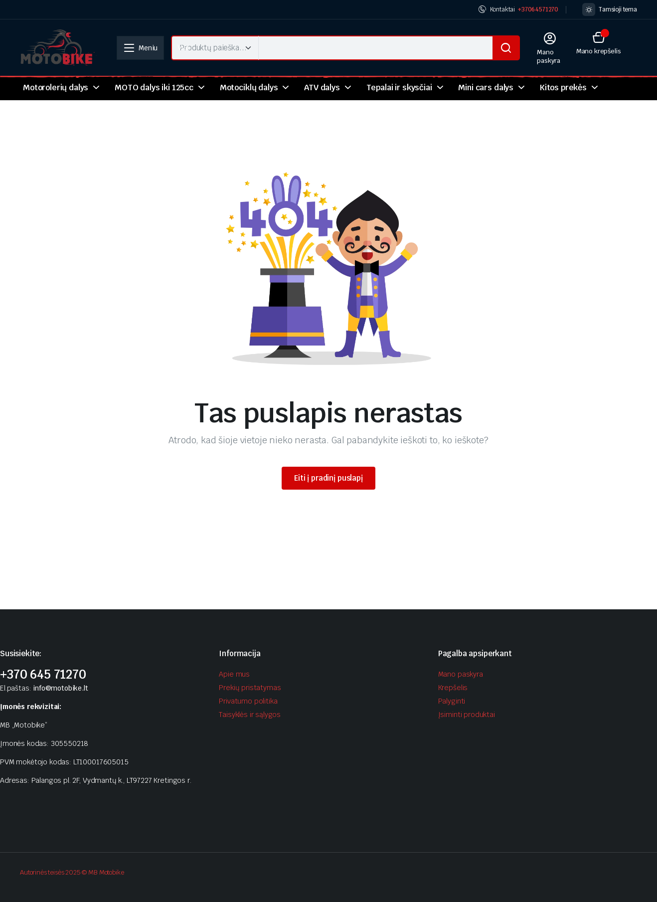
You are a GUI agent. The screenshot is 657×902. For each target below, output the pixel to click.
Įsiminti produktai (466, 714)
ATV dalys (322, 87)
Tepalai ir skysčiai (399, 87)
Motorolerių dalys (55, 87)
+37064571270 (538, 9)
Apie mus (234, 674)
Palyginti (452, 701)
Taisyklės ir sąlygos (250, 714)
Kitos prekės (563, 87)
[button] (598, 42)
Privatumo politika (248, 701)
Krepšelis (453, 687)
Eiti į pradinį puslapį (328, 478)
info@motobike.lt (60, 688)
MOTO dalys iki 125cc (154, 87)
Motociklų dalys (249, 87)
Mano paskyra (460, 674)
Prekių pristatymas (250, 687)
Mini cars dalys (485, 87)
